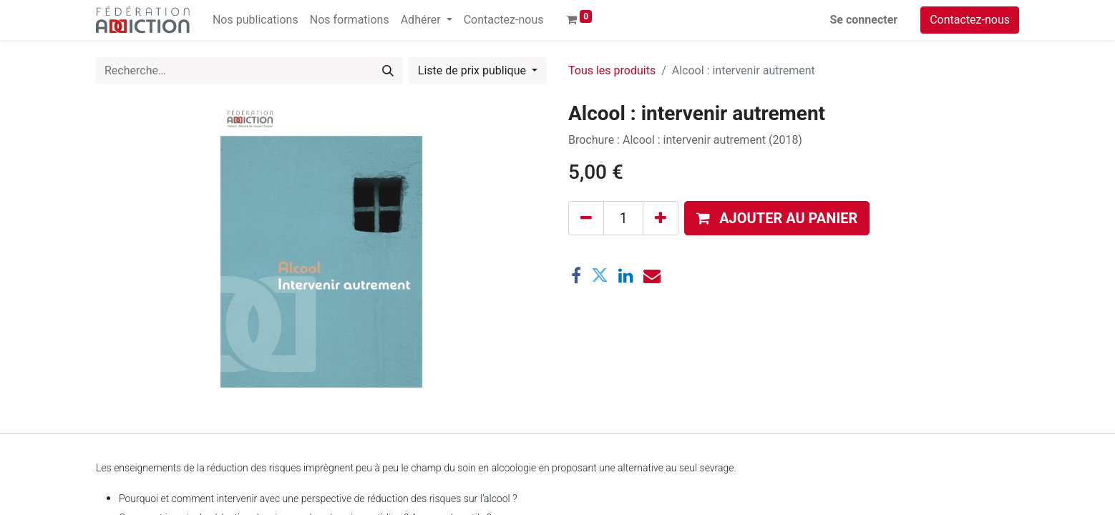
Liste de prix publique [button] (473, 70)
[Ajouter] (660, 218)
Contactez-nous (970, 19)
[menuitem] (255, 20)
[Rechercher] (388, 70)
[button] (777, 218)
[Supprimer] (586, 218)
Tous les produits (612, 70)
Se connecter (864, 19)
